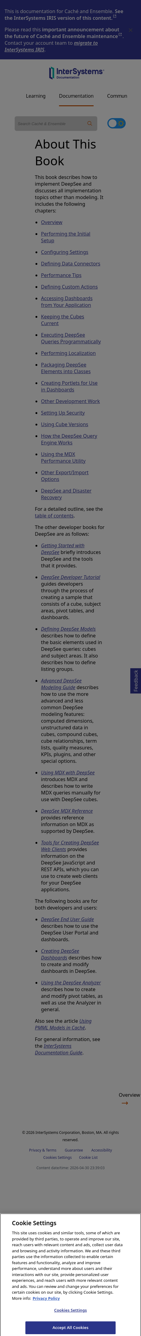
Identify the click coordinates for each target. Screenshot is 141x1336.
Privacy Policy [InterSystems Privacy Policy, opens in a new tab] (46, 1302)
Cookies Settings (70, 1314)
